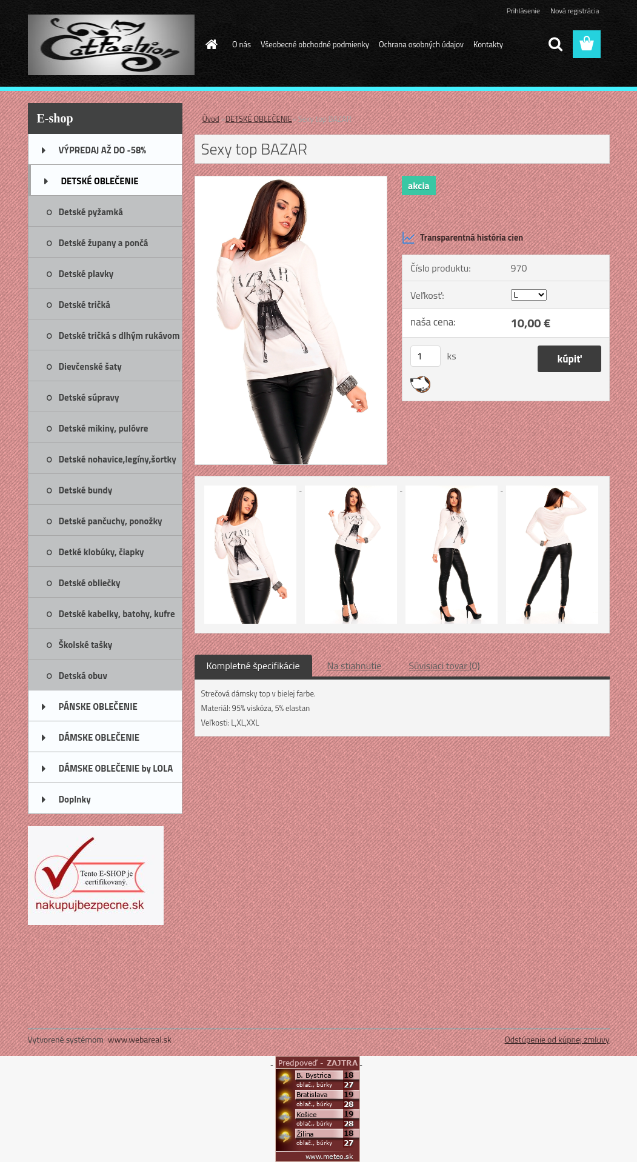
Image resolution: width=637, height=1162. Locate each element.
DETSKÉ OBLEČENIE (258, 119)
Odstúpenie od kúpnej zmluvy (556, 1039)
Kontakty (488, 44)
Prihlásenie (523, 10)
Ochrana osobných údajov (421, 44)
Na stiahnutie (354, 665)
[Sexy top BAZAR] (291, 181)
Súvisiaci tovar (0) (444, 665)
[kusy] (425, 356)
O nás (241, 44)
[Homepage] (209, 44)
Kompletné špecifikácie (253, 665)
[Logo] (111, 45)
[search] (555, 44)
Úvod (210, 119)
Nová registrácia (574, 10)
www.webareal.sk (140, 1039)
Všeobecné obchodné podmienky (315, 44)
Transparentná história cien (462, 237)
